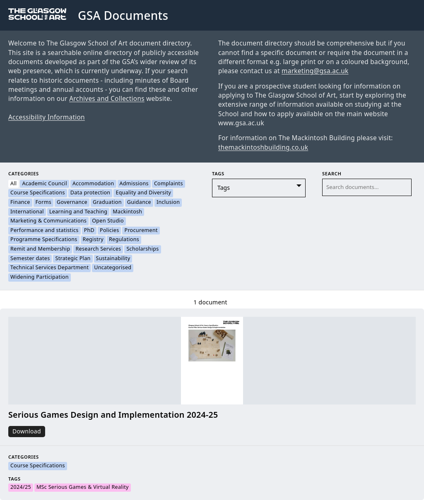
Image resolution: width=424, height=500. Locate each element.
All (13, 184)
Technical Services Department (49, 268)
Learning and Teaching (78, 212)
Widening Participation (39, 277)
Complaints (168, 184)
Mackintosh (127, 212)
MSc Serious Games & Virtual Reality (82, 487)
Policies (109, 231)
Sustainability (113, 259)
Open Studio (108, 221)
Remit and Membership (40, 249)
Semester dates (30, 259)
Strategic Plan (72, 259)
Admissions (134, 184)
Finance (20, 203)
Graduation (107, 203)
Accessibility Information (46, 117)
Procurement (140, 231)
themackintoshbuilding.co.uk (263, 147)
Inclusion (168, 203)
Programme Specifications (43, 240)
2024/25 (20, 487)
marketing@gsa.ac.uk (315, 71)
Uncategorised (112, 268)
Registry (93, 240)
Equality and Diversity (143, 193)
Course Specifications (37, 193)
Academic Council (44, 184)
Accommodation (93, 184)
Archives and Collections (107, 98)
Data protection (90, 193)
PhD (89, 231)
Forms (44, 203)
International (27, 212)
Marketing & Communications (48, 221)
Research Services (98, 249)
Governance (72, 203)
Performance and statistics (44, 231)
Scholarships (142, 249)
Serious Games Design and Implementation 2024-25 (113, 415)
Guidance (139, 203)
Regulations (124, 240)
